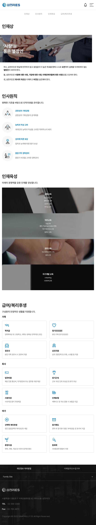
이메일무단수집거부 (72, 468)
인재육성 (51, 14)
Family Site (7, 476)
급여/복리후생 (66, 14)
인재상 (27, 14)
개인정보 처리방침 (24, 468)
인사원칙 (38, 14)
